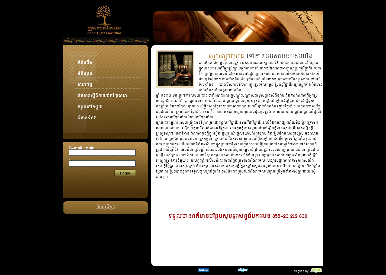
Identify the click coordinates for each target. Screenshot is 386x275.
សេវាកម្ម (85, 82)
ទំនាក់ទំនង (87, 115)
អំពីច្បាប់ (85, 71)
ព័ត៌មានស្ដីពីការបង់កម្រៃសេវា (102, 93)
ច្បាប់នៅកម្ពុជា (90, 104)
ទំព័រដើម (85, 60)
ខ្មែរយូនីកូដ (105, 204)
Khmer (317, 4)
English (305, 4)
